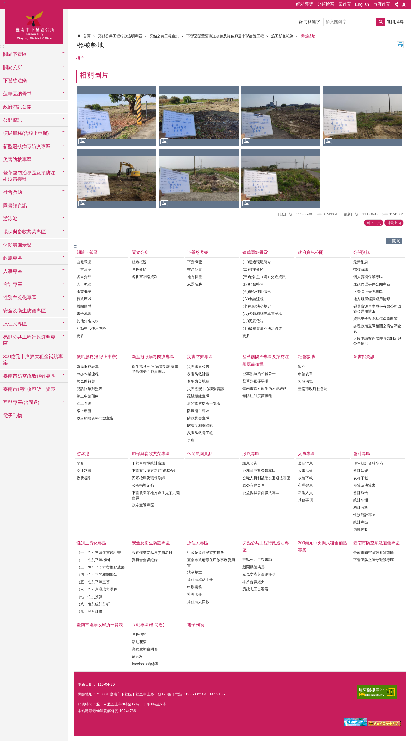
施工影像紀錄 (282, 36)
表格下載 (305, 478)
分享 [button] (396, 4)
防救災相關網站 (200, 425)
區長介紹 (139, 269)
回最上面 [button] (394, 223)
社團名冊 (194, 594)
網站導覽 (304, 4)
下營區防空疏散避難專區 (373, 560)
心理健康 (305, 485)
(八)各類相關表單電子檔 (262, 314)
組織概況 (139, 262)
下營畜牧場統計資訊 (148, 463)
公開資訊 (361, 252)
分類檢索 (325, 4)
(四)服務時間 (253, 284)
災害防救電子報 (200, 433)
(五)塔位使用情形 (256, 291)
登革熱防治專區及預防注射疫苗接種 (265, 360)
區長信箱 (139, 634)
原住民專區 (197, 543)
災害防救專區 (199, 356)
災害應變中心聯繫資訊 (205, 389)
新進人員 (305, 493)
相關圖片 (94, 75)
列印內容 (400, 44)
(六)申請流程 (253, 299)
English (362, 4)
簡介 (301, 366)
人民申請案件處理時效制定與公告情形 (377, 340)
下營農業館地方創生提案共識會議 (156, 495)
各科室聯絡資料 (145, 277)
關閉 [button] (396, 240)
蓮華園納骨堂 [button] (17, 93)
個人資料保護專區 (368, 277)
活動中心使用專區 (91, 328)
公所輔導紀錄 (143, 485)
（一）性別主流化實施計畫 (99, 552)
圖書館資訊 (15, 205)
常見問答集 (86, 381)
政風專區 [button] (12, 258)
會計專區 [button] (12, 284)
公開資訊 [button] (12, 120)
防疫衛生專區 (198, 411)
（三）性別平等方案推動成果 (101, 567)
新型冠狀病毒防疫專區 (153, 356)
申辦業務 (194, 587)
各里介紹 (84, 277)
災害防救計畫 (198, 374)
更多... (82, 336)
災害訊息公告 (198, 366)
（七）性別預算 (89, 597)
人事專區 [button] (12, 271)
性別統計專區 (364, 515)
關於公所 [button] (12, 67)
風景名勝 (194, 284)
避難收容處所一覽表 (203, 403)
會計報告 (360, 493)
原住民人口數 (198, 602)
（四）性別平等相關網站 (97, 574)
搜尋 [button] (380, 22)
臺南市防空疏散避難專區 (376, 543)
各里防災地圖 (198, 381)
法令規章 (194, 572)
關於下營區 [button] (15, 54)
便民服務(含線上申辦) (97, 356)
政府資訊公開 (17, 107)
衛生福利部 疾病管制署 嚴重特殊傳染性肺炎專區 (155, 369)
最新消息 (360, 262)
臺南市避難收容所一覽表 (29, 389)
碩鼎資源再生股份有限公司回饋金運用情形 (377, 308)
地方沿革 (84, 269)
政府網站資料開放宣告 (95, 418)
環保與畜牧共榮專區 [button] (24, 231)
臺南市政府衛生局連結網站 (264, 388)
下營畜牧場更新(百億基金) (153, 470)
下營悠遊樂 (197, 252)
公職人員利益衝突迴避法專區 (266, 478)
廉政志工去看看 (255, 589)
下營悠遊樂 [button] (15, 80)
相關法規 (305, 381)
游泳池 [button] (10, 218)
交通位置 (194, 269)
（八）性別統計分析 (93, 604)
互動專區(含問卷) (148, 625)
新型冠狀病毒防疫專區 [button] (27, 146)
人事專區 (306, 453)
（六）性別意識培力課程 (97, 589)
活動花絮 (139, 642)
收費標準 (84, 478)
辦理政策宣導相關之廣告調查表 (377, 328)
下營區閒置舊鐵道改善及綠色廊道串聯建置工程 (225, 36)
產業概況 (84, 291)
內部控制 (360, 529)
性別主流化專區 (91, 543)
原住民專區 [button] (15, 324)
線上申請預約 (88, 396)
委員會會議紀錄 (145, 560)
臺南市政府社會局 (313, 389)
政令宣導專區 (143, 505)
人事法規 (305, 470)
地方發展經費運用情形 (371, 299)
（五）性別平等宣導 (93, 582)
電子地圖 (84, 314)
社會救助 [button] (12, 192)
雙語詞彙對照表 (89, 389)
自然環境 (84, 262)
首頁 (87, 36)
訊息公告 (249, 463)
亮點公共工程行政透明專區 (120, 36)
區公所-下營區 (34, 25)
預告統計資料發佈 (368, 463)
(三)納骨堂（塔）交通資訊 (264, 277)
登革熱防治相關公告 (259, 374)
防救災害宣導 (198, 418)
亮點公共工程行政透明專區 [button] (29, 340)
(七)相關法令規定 (256, 306)
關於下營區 (87, 252)
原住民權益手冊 (200, 579)
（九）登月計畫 (89, 611)
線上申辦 (84, 411)
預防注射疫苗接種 (257, 396)
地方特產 (194, 277)
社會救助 (306, 356)
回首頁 (344, 4)
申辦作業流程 (88, 374)
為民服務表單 (88, 366)
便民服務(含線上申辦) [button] (26, 133)
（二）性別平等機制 (93, 560)
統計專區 (360, 522)
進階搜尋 (395, 21)
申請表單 (305, 374)
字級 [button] (404, 4)
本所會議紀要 (253, 582)
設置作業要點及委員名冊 (152, 552)
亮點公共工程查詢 (164, 36)
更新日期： (87, 684)
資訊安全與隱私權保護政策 (375, 319)
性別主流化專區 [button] (19, 297)
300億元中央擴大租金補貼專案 (33, 359)
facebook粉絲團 (145, 664)
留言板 (137, 656)
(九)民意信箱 (253, 321)
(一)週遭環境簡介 (256, 262)
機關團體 (84, 306)
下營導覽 (194, 262)
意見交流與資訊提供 (259, 574)
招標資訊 (360, 269)
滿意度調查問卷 (145, 649)
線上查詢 (84, 403)
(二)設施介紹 (253, 269)
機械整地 (308, 36)
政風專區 (250, 453)
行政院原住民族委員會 (205, 552)
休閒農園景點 (17, 245)
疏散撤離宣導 (198, 396)
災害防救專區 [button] (17, 159)
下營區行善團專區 (368, 291)
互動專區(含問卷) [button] (21, 402)
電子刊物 (12, 415)
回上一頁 (373, 223)
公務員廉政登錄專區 (259, 470)
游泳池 (83, 453)
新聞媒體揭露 (253, 567)
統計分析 (360, 507)
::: (5, 3)
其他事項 (305, 500)
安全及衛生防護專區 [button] (24, 310)
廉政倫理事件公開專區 (371, 284)
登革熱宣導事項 (255, 381)
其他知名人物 (88, 321)
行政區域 (84, 299)
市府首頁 (381, 4)
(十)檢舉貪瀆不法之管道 (262, 328)
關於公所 (140, 252)
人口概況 (84, 284)
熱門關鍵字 (309, 21)
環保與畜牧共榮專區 (151, 453)
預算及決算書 (364, 485)
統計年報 (360, 500)
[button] (116, 116)
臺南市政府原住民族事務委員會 (211, 562)
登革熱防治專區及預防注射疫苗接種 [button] (29, 176)
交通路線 (84, 470)
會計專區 (361, 453)
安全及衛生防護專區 (151, 543)
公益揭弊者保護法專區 (260, 493)
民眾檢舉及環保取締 (148, 478)
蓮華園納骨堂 (255, 252)
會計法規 (360, 470)
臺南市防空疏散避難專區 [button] (29, 376)
